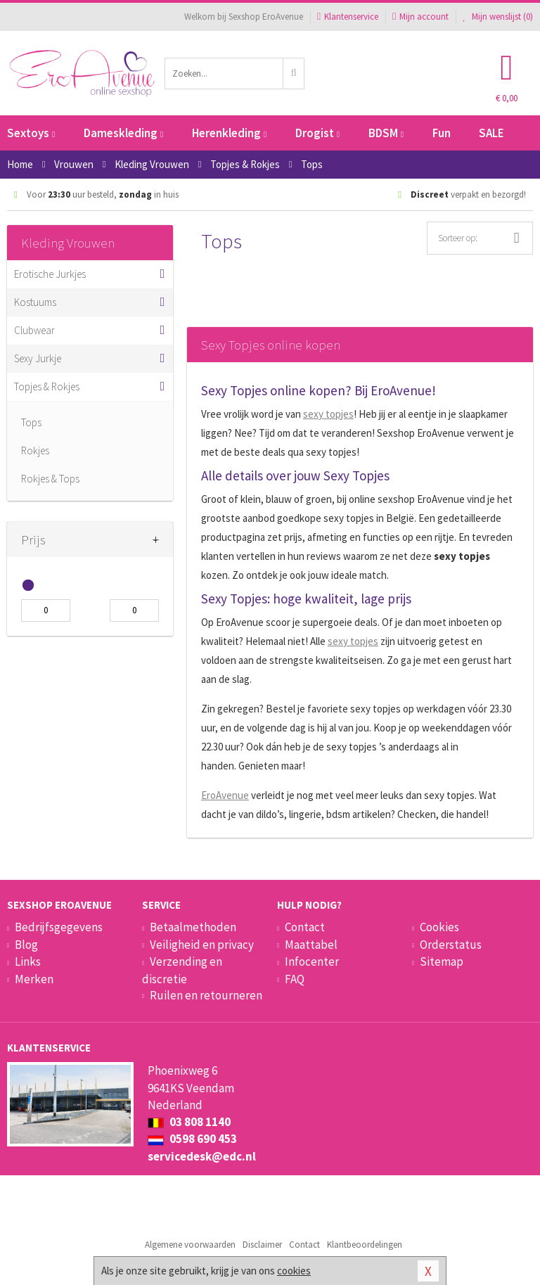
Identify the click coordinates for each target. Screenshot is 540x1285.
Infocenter (312, 961)
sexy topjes (328, 414)
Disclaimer (262, 1245)
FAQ (294, 979)
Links (28, 961)
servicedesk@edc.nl (202, 1156)
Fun (441, 133)
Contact (305, 927)
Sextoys (31, 133)
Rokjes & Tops (50, 478)
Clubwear (34, 330)
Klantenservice (347, 17)
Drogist (317, 133)
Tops (31, 422)
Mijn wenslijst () (498, 17)
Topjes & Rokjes (46, 386)
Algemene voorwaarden (190, 1245)
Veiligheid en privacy (202, 944)
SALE (491, 133)
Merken (34, 979)
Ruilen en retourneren (206, 995)
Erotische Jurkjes (50, 274)
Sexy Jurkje (37, 358)
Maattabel (311, 944)
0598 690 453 (192, 1138)
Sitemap (441, 961)
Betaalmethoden (193, 927)
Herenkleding (229, 133)
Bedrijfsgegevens (59, 927)
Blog (26, 944)
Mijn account (420, 17)
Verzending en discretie (182, 970)
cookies (294, 1270)
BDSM (386, 133)
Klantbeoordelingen (364, 1245)
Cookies (439, 927)
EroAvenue (225, 795)
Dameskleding (123, 133)
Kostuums (35, 302)
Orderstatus (451, 944)
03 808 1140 (189, 1122)
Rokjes (35, 450)
